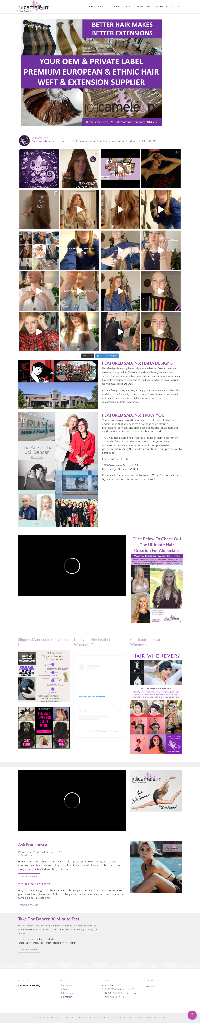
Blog (149, 7)
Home (91, 7)
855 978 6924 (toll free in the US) (118, 989)
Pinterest (67, 996)
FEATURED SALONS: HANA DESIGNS (137, 362)
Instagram (68, 993)
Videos (128, 7)
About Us (102, 7)
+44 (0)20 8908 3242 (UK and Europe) (120, 993)
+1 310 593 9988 (110, 985)
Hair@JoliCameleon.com (113, 996)
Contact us (161, 7)
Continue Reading (29, 876)
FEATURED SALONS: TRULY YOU (133, 415)
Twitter (66, 989)
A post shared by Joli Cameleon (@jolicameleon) (100, 731)
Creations (115, 7)
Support (139, 7)
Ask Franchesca (32, 844)
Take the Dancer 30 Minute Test (48, 918)
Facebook (67, 985)
